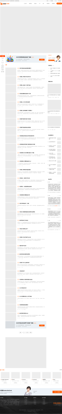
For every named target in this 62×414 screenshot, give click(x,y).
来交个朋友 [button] (2, 71)
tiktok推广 (11, 403)
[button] (30, 391)
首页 (47, 0)
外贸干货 (35, 400)
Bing (2, 60)
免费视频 (35, 403)
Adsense (49, 113)
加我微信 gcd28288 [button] (51, 60)
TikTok (53, 97)
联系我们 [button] (53, 3)
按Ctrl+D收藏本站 (57, 392)
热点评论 (50, 179)
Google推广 (25, 403)
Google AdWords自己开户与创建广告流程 (54, 76)
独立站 (35, 3)
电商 (22, 250)
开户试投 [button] (59, 3)
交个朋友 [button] (59, 0)
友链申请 (44, 403)
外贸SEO (35, 399)
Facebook (2, 62)
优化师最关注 (50, 135)
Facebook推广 (7, 403)
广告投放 (56, 97)
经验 (58, 97)
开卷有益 (50, 65)
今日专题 (2, 369)
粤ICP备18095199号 (36, 411)
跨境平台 (30, 3)
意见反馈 (44, 404)
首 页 (25, 3)
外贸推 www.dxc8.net (6, 390)
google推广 (3, 403)
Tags (55, 0)
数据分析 (2, 67)
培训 (17, 309)
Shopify (52, 113)
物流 (17, 208)
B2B (39, 3)
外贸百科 (48, 3)
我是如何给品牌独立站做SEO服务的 (54, 73)
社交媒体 (56, 113)
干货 (17, 81)
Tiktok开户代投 (49, 97)
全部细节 (61, 369)
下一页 (27, 332)
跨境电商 (24, 284)
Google (3, 58)
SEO (53, 113)
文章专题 (26, 399)
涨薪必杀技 (50, 81)
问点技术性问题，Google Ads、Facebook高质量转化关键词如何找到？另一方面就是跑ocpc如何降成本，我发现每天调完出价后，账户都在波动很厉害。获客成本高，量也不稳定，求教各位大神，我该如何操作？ (54, 213)
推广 (43, 3)
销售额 (52, 129)
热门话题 (26, 400)
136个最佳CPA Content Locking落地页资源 (54, 71)
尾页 (30, 332)
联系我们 (44, 399)
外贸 (8, 54)
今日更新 (51, 0)
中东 (50, 129)
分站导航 (26, 404)
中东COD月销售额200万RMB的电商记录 (54, 68)
